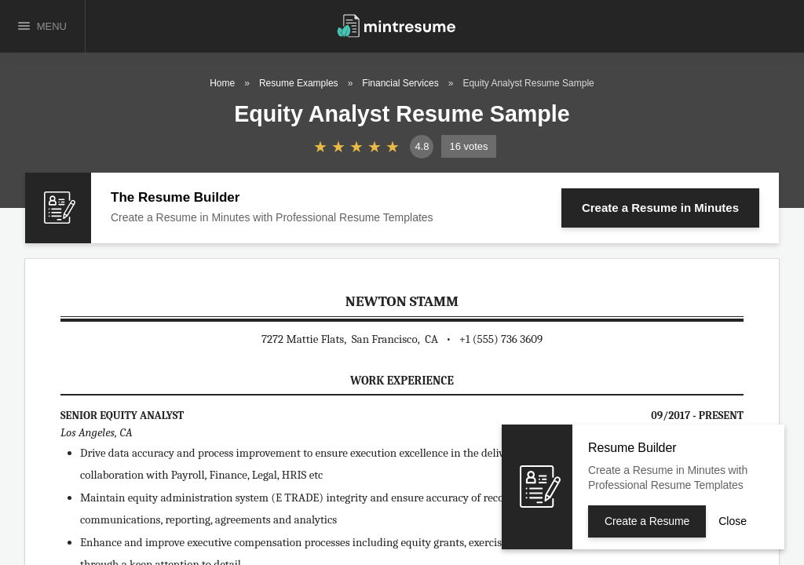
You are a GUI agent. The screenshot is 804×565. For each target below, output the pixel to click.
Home (222, 83)
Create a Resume (660, 207)
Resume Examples (298, 83)
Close (732, 521)
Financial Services (400, 83)
